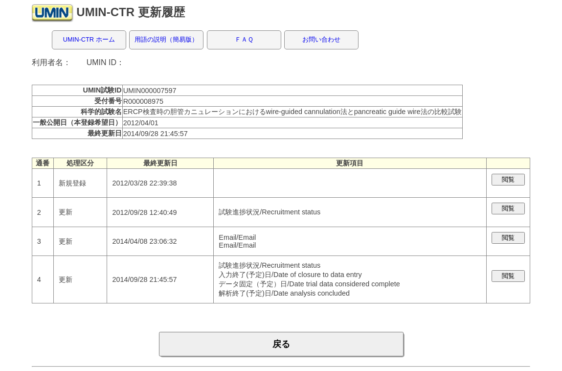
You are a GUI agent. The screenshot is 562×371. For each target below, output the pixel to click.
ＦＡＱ (244, 39)
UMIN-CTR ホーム (89, 39)
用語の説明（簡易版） (166, 39)
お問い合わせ (321, 39)
